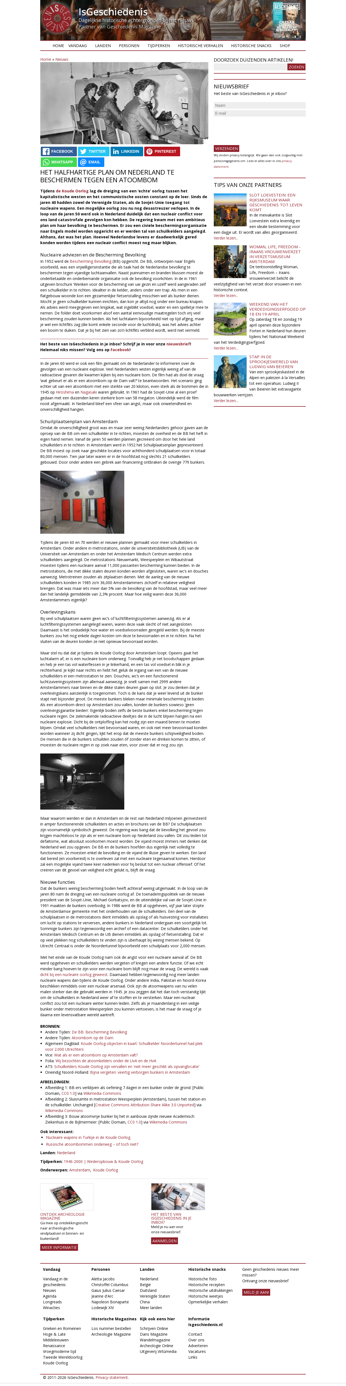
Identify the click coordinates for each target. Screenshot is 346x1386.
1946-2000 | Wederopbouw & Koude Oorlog (103, 1161)
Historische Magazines (114, 1318)
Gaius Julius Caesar (108, 1290)
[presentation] (255, 128)
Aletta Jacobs (103, 1278)
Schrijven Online (154, 1328)
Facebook (120, 349)
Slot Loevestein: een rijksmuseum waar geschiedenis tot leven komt (275, 202)
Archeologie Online (156, 1345)
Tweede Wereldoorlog (62, 1357)
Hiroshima (65, 392)
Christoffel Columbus (109, 1284)
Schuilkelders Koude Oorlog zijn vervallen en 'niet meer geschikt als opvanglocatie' (127, 1066)
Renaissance (54, 1345)
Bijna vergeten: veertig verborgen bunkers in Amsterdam (140, 1072)
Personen (129, 45)
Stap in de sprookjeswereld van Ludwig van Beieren (273, 361)
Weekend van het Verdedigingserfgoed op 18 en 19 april (277, 309)
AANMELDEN (164, 1240)
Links (192, 1357)
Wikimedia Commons (102, 1093)
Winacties (51, 1307)
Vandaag (77, 45)
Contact (195, 1334)
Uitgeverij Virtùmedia (158, 1351)
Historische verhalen (200, 45)
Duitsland (148, 1290)
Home (58, 45)
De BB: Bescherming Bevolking (99, 1032)
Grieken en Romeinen (62, 1328)
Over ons (196, 1339)
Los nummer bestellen (111, 1328)
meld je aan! (256, 1292)
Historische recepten (206, 1284)
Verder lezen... (226, 238)
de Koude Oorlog (72, 191)
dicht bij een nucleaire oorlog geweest (74, 974)
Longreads (52, 1301)
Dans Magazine (154, 1334)
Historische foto (202, 1278)
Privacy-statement (112, 1377)
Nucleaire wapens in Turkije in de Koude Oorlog (88, 1137)
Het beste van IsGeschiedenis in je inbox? (171, 1218)
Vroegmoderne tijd (59, 1351)
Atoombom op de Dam (92, 1037)
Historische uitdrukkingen (210, 1290)
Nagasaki (89, 392)
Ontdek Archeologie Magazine (62, 1216)
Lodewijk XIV (102, 1307)
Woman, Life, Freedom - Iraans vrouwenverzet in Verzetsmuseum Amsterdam (275, 254)
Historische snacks (251, 45)
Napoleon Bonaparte (110, 1301)
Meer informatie (59, 1247)
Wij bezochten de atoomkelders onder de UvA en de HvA (105, 1060)
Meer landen (151, 1307)
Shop (285, 45)
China (145, 1301)
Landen (103, 45)
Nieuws (61, 59)
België (145, 1284)
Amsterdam (79, 1170)
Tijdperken (159, 45)
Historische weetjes (205, 1296)
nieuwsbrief (178, 344)
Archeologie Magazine (111, 1334)
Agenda (49, 1296)
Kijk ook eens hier (157, 1318)
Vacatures (197, 1351)
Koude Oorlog (105, 1170)
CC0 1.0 (68, 1093)
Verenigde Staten (155, 1296)
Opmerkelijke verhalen (208, 1301)
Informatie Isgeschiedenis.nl (205, 1321)
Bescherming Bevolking (90, 261)
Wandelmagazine (155, 1339)
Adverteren (198, 1345)
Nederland (66, 1152)
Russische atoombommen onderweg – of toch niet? (92, 1144)
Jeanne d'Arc (102, 1296)
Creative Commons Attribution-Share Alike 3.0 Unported (144, 1104)
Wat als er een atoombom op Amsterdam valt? (96, 1055)
